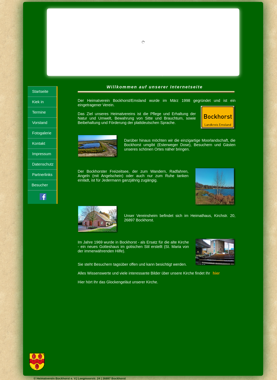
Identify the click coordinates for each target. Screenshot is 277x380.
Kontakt (38, 143)
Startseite (40, 91)
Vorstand (39, 123)
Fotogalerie (41, 133)
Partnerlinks (42, 174)
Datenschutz (42, 164)
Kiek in (38, 102)
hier (216, 273)
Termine (39, 112)
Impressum (41, 154)
